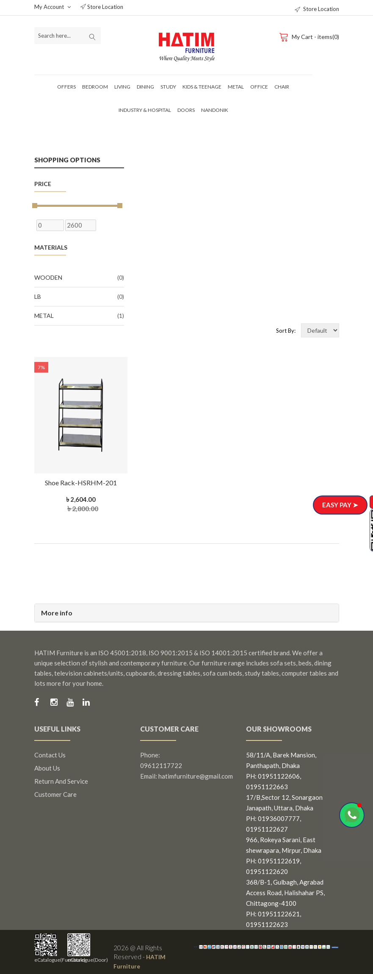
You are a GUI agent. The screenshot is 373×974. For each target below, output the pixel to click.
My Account (52, 6)
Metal (236, 86)
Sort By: (286, 330)
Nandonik (214, 110)
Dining (145, 86)
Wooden (79, 277)
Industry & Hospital (145, 110)
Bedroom (95, 86)
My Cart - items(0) (308, 36)
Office (259, 86)
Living (122, 86)
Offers (66, 86)
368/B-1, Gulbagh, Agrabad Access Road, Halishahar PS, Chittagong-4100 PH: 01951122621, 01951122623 (285, 903)
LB (79, 296)
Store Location (101, 6)
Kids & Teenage (201, 86)
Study (168, 86)
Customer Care (55, 794)
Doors (186, 110)
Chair (281, 86)
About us (47, 768)
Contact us (50, 755)
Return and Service (61, 781)
